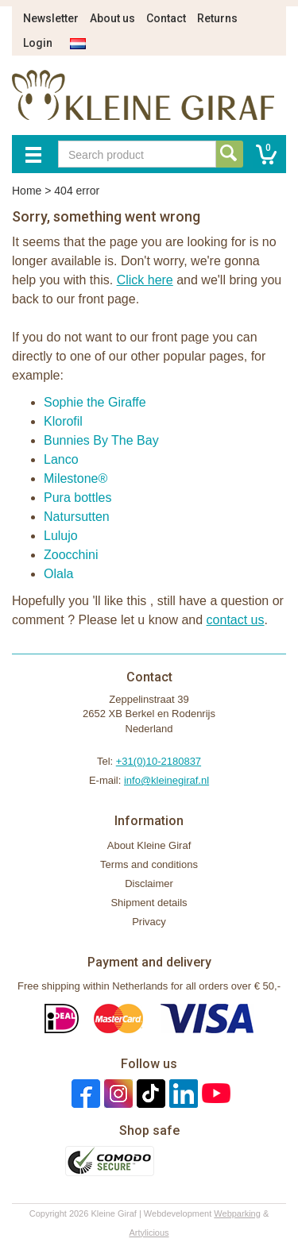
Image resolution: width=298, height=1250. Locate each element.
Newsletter (51, 18)
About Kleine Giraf (149, 845)
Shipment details (148, 903)
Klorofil (63, 421)
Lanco (61, 459)
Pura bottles (77, 497)
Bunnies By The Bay (101, 440)
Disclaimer (149, 883)
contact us (236, 620)
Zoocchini (71, 554)
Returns (217, 18)
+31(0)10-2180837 (158, 761)
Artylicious (148, 1232)
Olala (58, 574)
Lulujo (61, 535)
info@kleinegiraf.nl (166, 780)
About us (112, 18)
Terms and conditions (149, 864)
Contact (166, 18)
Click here (145, 280)
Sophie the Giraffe (95, 402)
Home (26, 190)
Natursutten (77, 516)
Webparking (237, 1213)
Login (37, 43)
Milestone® (75, 478)
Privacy (149, 922)
